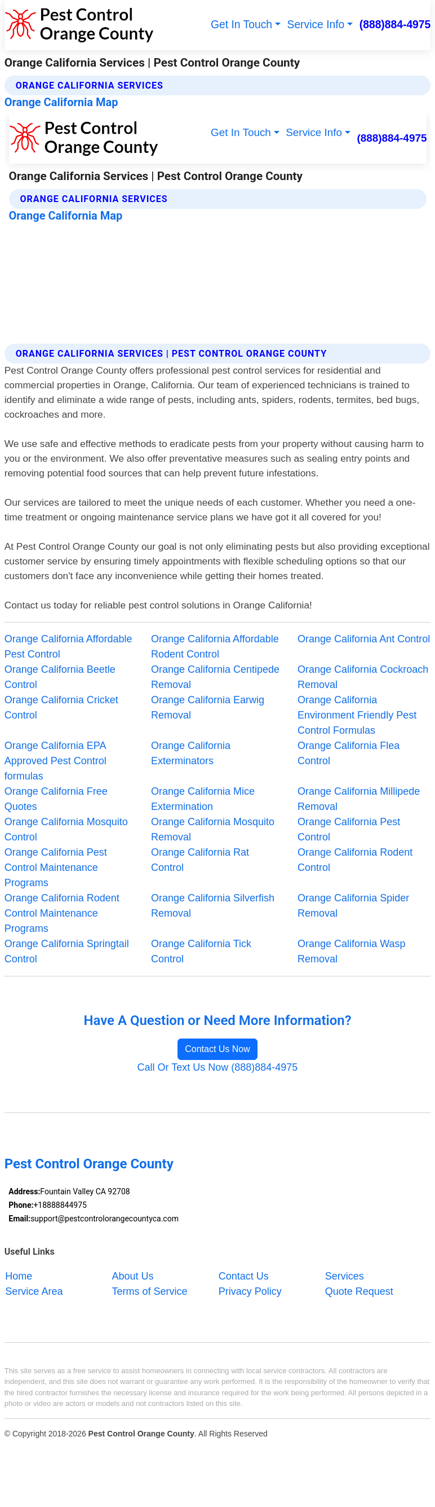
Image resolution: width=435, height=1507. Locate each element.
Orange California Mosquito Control (66, 829)
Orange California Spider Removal (353, 905)
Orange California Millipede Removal (359, 799)
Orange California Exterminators (190, 753)
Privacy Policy (250, 1291)
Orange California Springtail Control (67, 951)
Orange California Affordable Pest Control (68, 646)
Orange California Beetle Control (60, 677)
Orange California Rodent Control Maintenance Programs (62, 913)
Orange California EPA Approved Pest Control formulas (55, 761)
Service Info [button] (316, 24)
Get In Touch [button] (241, 24)
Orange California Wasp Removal (351, 951)
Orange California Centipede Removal (215, 677)
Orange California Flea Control (349, 753)
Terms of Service (150, 1291)
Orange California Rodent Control (355, 860)
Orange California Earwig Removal (207, 707)
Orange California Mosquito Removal (212, 829)
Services (344, 1275)
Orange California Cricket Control (61, 707)
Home (18, 1275)
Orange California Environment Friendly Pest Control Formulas (357, 715)
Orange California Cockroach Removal (363, 677)
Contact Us (244, 1275)
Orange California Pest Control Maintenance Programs (56, 867)
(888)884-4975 (395, 24)
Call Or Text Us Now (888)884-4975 (217, 1067)
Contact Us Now (217, 1049)
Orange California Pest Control (349, 829)
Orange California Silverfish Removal (212, 905)
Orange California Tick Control (201, 951)
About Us (133, 1275)
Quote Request (359, 1291)
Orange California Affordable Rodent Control (215, 646)
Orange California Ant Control (364, 639)
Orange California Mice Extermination (203, 799)
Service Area (34, 1291)
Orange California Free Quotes (56, 799)
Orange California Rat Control (200, 860)
